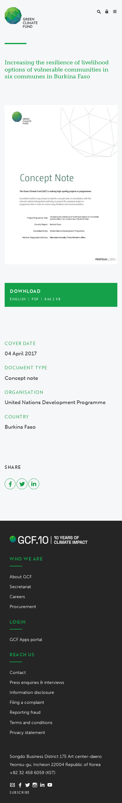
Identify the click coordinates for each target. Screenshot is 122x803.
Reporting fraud (25, 712)
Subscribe (20, 792)
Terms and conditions (31, 722)
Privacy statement (27, 732)
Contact (18, 672)
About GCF (21, 576)
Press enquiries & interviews (37, 682)
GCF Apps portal (26, 639)
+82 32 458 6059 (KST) (32, 772)
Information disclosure (32, 692)
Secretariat (20, 586)
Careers (17, 596)
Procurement (23, 606)
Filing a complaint (27, 702)
